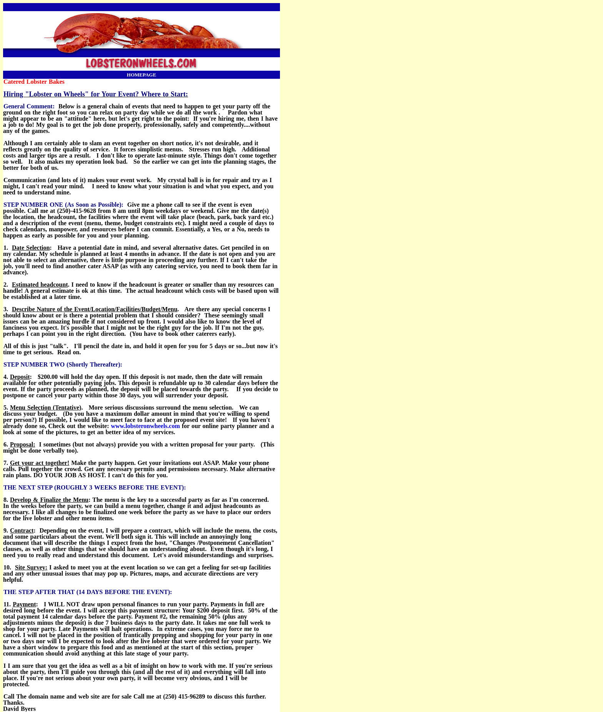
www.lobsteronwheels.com (145, 426)
